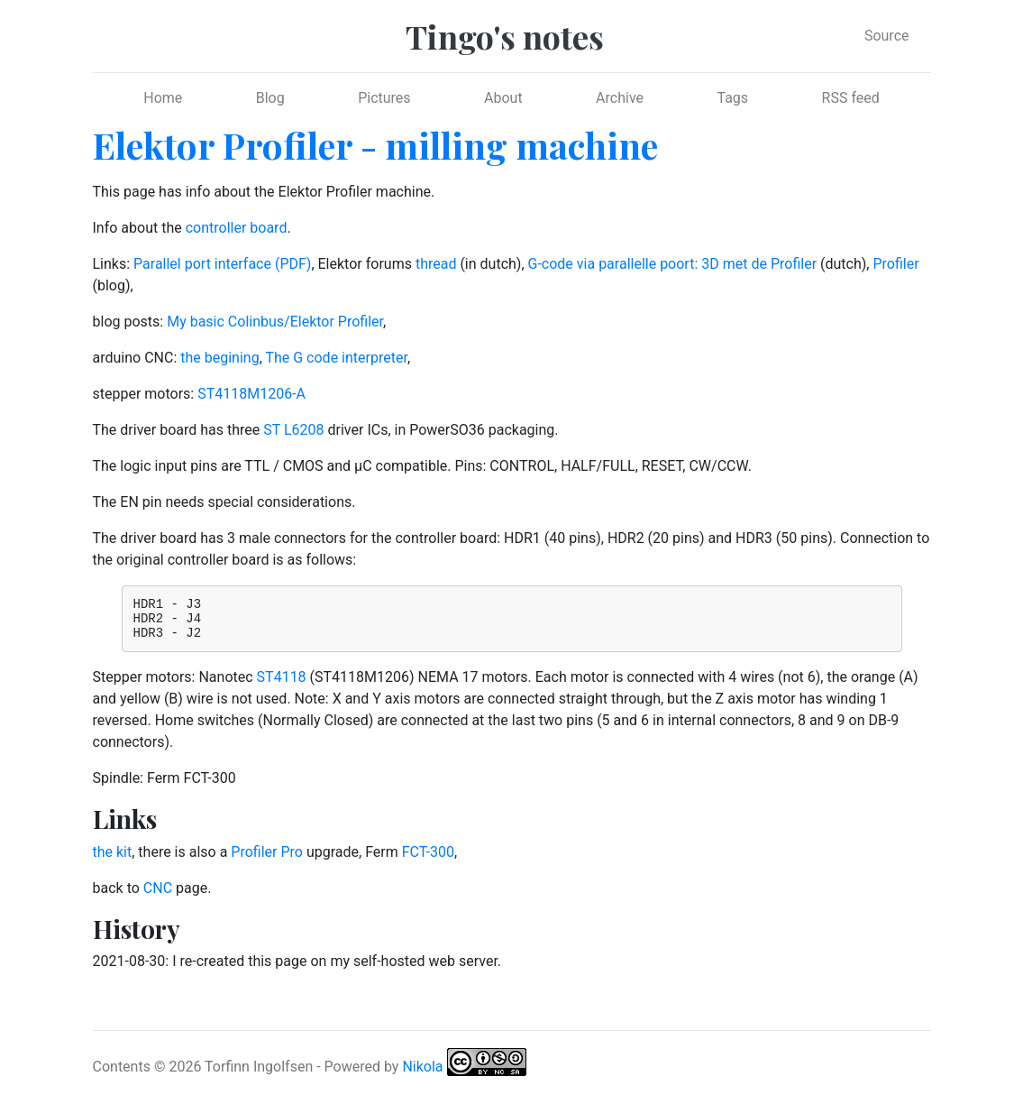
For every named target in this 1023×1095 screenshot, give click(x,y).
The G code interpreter (335, 357)
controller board (237, 227)
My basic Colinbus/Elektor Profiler (275, 321)
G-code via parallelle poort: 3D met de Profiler (672, 263)
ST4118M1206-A (251, 393)
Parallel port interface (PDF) (222, 263)
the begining (219, 357)
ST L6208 (293, 429)
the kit (112, 860)
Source (886, 35)
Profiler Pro (267, 860)
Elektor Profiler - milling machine (375, 145)
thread (436, 263)
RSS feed (851, 97)
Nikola (422, 1074)
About (503, 97)
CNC (157, 896)
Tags (732, 97)
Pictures (384, 97)
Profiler (895, 263)
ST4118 (281, 685)
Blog (270, 97)
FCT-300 (428, 860)
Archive (620, 97)
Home (162, 97)
